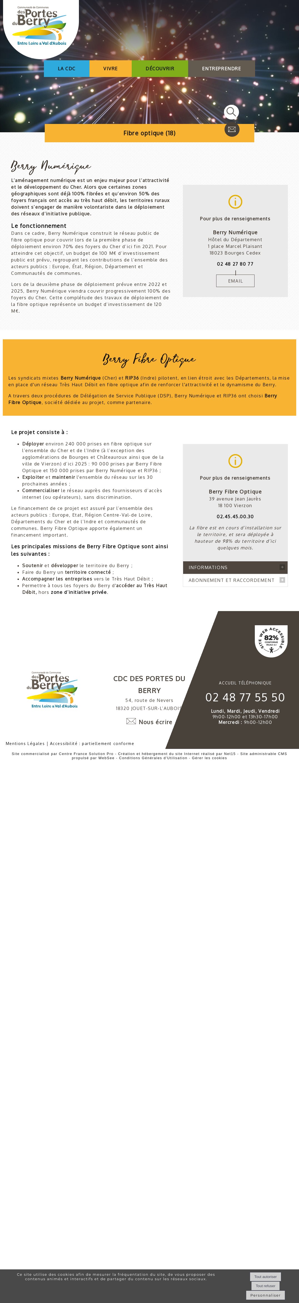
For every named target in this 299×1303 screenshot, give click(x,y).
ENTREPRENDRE (221, 68)
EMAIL (235, 281)
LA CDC (67, 68)
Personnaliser (265, 1295)
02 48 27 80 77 (235, 264)
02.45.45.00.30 (235, 503)
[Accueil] (41, 30)
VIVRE (110, 68)
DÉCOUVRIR (160, 68)
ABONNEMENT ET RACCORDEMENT (232, 713)
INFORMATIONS (208, 554)
